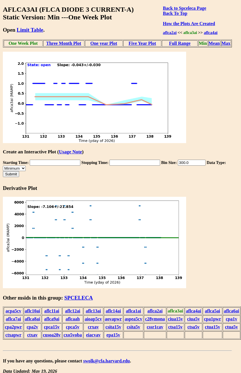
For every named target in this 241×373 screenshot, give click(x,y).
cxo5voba (72, 334)
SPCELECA (78, 298)
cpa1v (231, 318)
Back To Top (175, 13)
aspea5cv (133, 318)
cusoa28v (52, 334)
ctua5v (231, 326)
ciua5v (193, 318)
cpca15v (51, 326)
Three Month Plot (63, 43)
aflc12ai (72, 310)
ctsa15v (175, 326)
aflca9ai (51, 318)
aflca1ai (133, 310)
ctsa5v (193, 326)
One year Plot (103, 43)
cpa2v (32, 326)
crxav (93, 326)
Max (226, 43)
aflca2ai (170, 32)
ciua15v (175, 318)
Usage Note (70, 152)
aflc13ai (93, 310)
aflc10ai (32, 310)
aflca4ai (211, 32)
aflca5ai (212, 310)
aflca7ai (13, 318)
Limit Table (30, 30)
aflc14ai (113, 310)
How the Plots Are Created (189, 23)
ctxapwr (13, 334)
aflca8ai (32, 318)
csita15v (113, 326)
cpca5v (72, 326)
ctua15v (212, 326)
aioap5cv (93, 318)
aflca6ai (231, 310)
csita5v (133, 326)
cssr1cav (155, 326)
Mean (214, 43)
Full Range (179, 43)
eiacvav (93, 334)
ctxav (32, 334)
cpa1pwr (212, 318)
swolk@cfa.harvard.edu (106, 360)
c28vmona (155, 318)
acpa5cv (13, 310)
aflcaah (72, 318)
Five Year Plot (142, 43)
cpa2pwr (13, 326)
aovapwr (113, 318)
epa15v (113, 334)
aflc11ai (51, 310)
